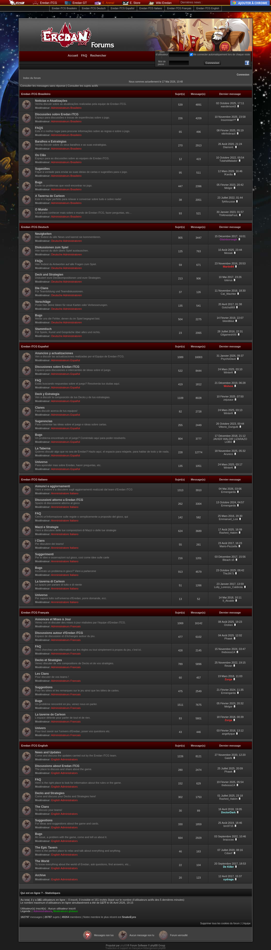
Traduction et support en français (123, 948)
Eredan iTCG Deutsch (94, 8)
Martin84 (228, 266)
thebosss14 (228, 652)
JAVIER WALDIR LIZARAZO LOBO (230, 440)
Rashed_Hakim (228, 532)
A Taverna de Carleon (50, 196)
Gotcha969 (228, 307)
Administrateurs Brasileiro (66, 107)
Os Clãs (40, 155)
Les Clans (42, 673)
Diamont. (228, 147)
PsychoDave (228, 358)
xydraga (228, 879)
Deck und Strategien (49, 274)
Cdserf (228, 853)
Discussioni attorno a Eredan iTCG (59, 500)
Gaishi (228, 758)
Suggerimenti (44, 554)
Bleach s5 (228, 559)
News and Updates (48, 752)
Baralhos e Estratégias (50, 141)
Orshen (228, 624)
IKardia (228, 174)
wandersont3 (228, 106)
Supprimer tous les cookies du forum (219, 923)
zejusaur (228, 399)
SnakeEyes (129, 917)
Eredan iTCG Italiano (151, 8)
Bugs (38, 182)
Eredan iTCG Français (179, 8)
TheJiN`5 (228, 573)
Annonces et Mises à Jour (53, 619)
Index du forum (32, 78)
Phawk (228, 638)
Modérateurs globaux (65, 911)
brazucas (228, 839)
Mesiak (228, 253)
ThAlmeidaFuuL (228, 215)
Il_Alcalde (228, 600)
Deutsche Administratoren (66, 240)
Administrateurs (42, 911)
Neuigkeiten (43, 233)
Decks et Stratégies (48, 660)
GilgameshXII (228, 334)
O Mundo (41, 209)
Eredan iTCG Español (122, 8)
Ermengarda (228, 491)
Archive (40, 875)
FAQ (38, 380)
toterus (228, 280)
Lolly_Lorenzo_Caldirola (228, 587)
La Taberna (42, 448)
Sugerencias (43, 421)
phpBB (124, 945)
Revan (228, 665)
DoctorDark (228, 812)
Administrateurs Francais (66, 626)
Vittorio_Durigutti (228, 426)
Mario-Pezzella (228, 546)
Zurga (228, 679)
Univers (40, 728)
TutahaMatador (228, 160)
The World (42, 861)
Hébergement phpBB (154, 948)
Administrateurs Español (65, 360)
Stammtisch (43, 329)
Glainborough (228, 239)
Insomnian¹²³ (228, 119)
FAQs (39, 261)
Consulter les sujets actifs (83, 85)
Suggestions (44, 687)
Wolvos (228, 386)
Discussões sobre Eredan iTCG (57, 114)
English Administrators (64, 759)
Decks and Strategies (50, 793)
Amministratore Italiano (65, 493)
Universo (41, 462)
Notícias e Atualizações (51, 100)
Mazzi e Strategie (47, 527)
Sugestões (42, 168)
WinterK (228, 372)
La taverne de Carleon (50, 714)
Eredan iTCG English (207, 8)
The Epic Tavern (46, 847)
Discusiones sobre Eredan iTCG (57, 367)
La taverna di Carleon (50, 581)
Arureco (228, 454)
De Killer (228, 866)
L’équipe (246, 923)
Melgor (228, 187)
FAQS (39, 128)
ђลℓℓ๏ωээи (228, 201)
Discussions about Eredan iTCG (57, 766)
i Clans (40, 540)
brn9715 (228, 825)
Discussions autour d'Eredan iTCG (59, 633)
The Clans (42, 806)
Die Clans (42, 288)
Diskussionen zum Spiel (51, 247)
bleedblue (228, 320)
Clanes (40, 407)
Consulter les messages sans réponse (43, 85)
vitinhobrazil (228, 133)
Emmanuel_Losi (228, 519)
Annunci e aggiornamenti (52, 486)
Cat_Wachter (228, 293)
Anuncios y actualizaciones (54, 353)
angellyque (228, 733)
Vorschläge (43, 301)
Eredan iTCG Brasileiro (64, 8)
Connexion (243, 74)
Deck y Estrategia (47, 394)
